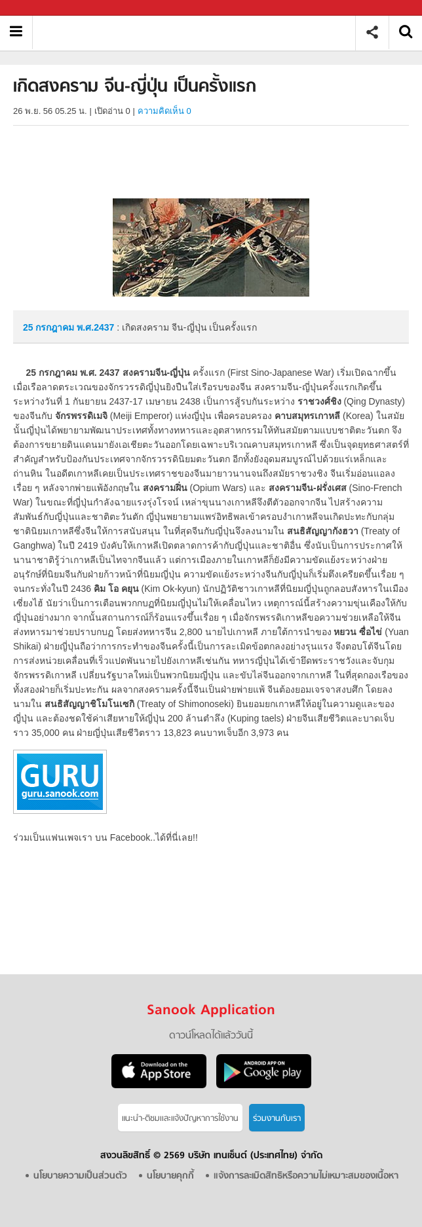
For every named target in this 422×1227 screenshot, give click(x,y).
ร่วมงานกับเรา (277, 1119)
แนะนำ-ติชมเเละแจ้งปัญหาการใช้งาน (180, 1119)
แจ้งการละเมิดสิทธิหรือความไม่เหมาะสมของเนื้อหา (306, 1176)
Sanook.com (39, 8)
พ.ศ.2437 (95, 327)
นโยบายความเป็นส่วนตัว (80, 1176)
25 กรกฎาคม (50, 327)
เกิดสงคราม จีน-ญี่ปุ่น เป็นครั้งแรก (199, 32)
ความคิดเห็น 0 (164, 111)
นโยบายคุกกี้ (170, 1176)
